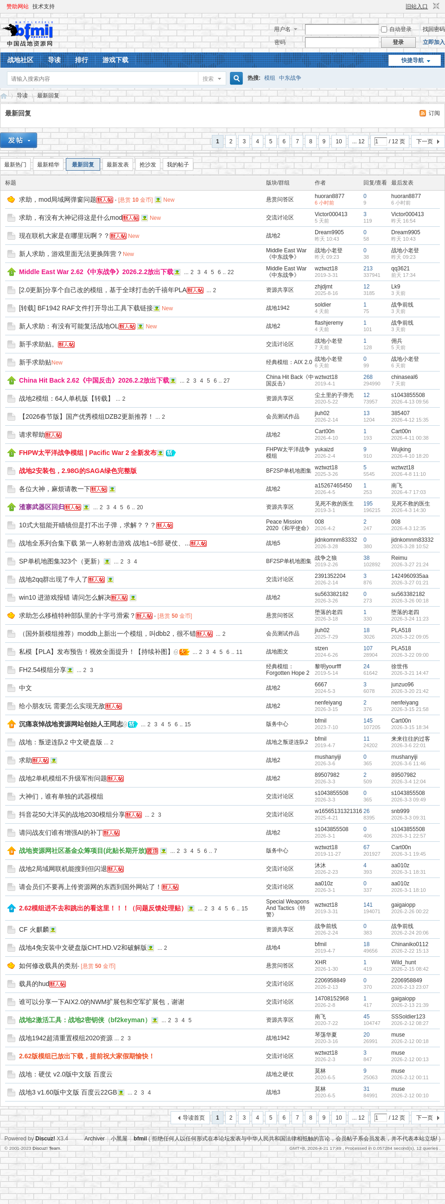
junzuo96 (402, 684)
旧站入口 (417, 6)
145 (368, 720)
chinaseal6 (404, 377)
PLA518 (401, 630)
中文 (25, 688)
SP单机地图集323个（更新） (61, 561)
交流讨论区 (280, 217)
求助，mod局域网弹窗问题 (57, 199)
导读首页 (194, 1117)
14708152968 (332, 998)
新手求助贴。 (38, 344)
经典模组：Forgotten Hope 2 (287, 669)
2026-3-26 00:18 (410, 600)
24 (366, 666)
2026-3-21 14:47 (410, 673)
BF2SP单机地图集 (289, 471)
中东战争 (290, 78)
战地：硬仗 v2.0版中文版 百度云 (66, 1074)
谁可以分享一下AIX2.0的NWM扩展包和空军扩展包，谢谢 (101, 1001)
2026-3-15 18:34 (410, 727)
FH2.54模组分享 (42, 669)
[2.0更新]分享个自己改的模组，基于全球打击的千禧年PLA (103, 290)
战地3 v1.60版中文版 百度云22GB (68, 1092)
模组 (269, 78)
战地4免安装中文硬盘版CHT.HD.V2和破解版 (83, 947)
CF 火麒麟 (34, 929)
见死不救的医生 (334, 503)
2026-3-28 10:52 (410, 546)
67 (366, 847)
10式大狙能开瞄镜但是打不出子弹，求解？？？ (87, 525)
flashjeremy (329, 323)
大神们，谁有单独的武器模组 (61, 796)
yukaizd (324, 449)
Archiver (94, 1138)
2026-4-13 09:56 (410, 401)
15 (187, 724)
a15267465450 (333, 485)
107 (368, 648)
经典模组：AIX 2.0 (289, 362)
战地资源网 (3, 95)
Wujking (401, 449)
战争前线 (402, 304)
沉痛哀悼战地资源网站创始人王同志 (71, 724)
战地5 (273, 543)
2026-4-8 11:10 (408, 474)
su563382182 (332, 594)
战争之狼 (326, 558)
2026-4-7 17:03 (408, 492)
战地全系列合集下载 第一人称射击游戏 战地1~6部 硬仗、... (104, 543)
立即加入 (434, 42)
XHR (320, 962)
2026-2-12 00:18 (410, 1041)
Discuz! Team (46, 1148)
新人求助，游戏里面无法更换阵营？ (71, 253)
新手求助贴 (35, 362)
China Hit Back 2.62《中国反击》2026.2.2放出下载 (94, 380)
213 (368, 268)
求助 (25, 760)
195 (368, 503)
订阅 (434, 113)
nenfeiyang (328, 702)
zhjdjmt (323, 286)
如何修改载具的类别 (48, 965)
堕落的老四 (329, 612)
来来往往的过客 (410, 739)
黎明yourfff (328, 666)
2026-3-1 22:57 (408, 836)
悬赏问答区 (280, 199)
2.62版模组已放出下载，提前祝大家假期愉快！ (87, 1056)
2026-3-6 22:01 (408, 745)
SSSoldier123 (408, 1016)
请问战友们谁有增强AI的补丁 (61, 832)
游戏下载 (115, 60)
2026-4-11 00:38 (410, 438)
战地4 (273, 947)
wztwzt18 (326, 268)
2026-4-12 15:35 (410, 420)
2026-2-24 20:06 (410, 932)
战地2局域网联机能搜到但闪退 (63, 868)
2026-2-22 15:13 (410, 951)
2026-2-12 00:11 (410, 1077)
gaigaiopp (403, 905)
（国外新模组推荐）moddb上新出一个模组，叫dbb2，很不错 (107, 633)
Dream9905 (329, 232)
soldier (323, 304)
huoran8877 (329, 196)
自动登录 (396, 29)
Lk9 (395, 286)
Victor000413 (331, 214)
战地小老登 (329, 250)
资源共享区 (280, 290)
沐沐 (320, 865)
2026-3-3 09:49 (408, 799)
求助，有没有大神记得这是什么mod (70, 217)
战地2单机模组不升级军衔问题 (63, 778)
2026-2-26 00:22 (410, 911)
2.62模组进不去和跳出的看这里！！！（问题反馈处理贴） (103, 908)
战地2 (273, 235)
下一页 (424, 141)
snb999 (400, 811)
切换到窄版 (435, 6)
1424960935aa (409, 576)
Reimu (399, 558)
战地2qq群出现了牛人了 (53, 579)
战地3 (273, 1092)
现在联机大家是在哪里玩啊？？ (64, 235)
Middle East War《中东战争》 (286, 253)
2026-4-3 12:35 (408, 528)
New (168, 200)
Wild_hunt (403, 962)
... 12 (358, 141)
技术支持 (43, 6)
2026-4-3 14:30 (408, 510)
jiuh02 (322, 413)
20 (140, 507)
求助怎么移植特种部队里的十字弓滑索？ (77, 615)
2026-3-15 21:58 (410, 709)
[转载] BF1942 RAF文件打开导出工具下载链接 (86, 308)
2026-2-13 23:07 (410, 987)
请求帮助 (32, 434)
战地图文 (277, 651)
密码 (280, 42)
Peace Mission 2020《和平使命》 (289, 525)
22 (231, 272)
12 (366, 286)
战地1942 (278, 308)
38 (366, 558)
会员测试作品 (282, 416)
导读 (54, 60)
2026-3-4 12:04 (408, 781)
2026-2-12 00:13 (410, 1059)
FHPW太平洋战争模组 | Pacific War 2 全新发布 (88, 452)
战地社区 (20, 60)
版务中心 (277, 724)
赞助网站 (17, 6)
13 (366, 413)
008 (319, 522)
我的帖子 (178, 164)
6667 (321, 684)
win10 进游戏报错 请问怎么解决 (65, 597)
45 (366, 1016)
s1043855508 (408, 395)
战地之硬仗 (280, 1074)
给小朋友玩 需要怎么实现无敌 (62, 706)
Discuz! (45, 1138)
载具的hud (34, 983)
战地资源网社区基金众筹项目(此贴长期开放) (82, 850)
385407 (400, 413)
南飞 (396, 485)
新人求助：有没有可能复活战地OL (69, 326)
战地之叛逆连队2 (287, 742)
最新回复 (48, 95)
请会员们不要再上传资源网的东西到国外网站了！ (90, 886)
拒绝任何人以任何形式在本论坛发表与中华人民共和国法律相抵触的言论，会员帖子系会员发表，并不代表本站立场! (294, 1138)
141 (368, 905)
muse (398, 1034)
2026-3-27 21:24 (410, 564)
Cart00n (325, 431)
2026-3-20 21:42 (410, 691)
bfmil (320, 720)
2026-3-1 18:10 (408, 890)
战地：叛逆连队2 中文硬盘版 (60, 742)
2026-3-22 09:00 (410, 655)
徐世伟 (399, 666)
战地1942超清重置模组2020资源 (66, 1038)
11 (239, 652)
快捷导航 (412, 60)
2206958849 (330, 980)
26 (366, 811)
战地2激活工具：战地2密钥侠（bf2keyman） (85, 1020)
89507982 (327, 775)
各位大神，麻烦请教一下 (54, 489)
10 (339, 141)
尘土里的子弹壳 (334, 395)
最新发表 (118, 164)
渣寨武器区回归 (41, 507)
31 (366, 1089)
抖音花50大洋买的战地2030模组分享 (72, 814)
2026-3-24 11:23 (410, 618)
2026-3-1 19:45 (408, 854)
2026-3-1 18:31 (408, 872)
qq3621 (400, 268)
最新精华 (48, 164)
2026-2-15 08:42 (410, 969)
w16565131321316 (338, 811)
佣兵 (396, 341)
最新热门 (15, 164)
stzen (321, 648)
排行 (81, 60)
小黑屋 (119, 1138)
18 (366, 630)
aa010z (400, 865)
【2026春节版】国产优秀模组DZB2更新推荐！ (86, 416)
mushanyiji (328, 757)
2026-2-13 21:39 (410, 1005)
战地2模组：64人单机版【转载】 (66, 398)
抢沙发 (148, 164)
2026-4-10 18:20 (410, 456)
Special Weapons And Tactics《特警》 (287, 908)
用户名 (282, 29)
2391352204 (330, 576)
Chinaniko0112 (409, 944)
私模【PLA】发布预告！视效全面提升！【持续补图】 (96, 651)
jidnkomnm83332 (336, 540)
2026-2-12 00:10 (410, 1095)
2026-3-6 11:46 (408, 763)
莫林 (320, 1071)
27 (226, 381)
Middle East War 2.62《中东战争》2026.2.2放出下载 (96, 271)
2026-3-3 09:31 (408, 817)
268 (368, 377)
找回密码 (434, 29)
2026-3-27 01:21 (410, 582)
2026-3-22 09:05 (410, 637)
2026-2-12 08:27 (410, 1023)
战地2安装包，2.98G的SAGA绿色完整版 (78, 470)
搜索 (208, 79)
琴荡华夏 (326, 1034)
